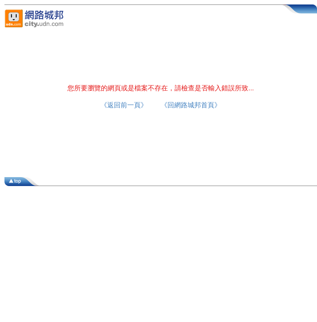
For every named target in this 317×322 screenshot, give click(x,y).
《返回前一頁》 (123, 105)
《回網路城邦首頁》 (191, 105)
